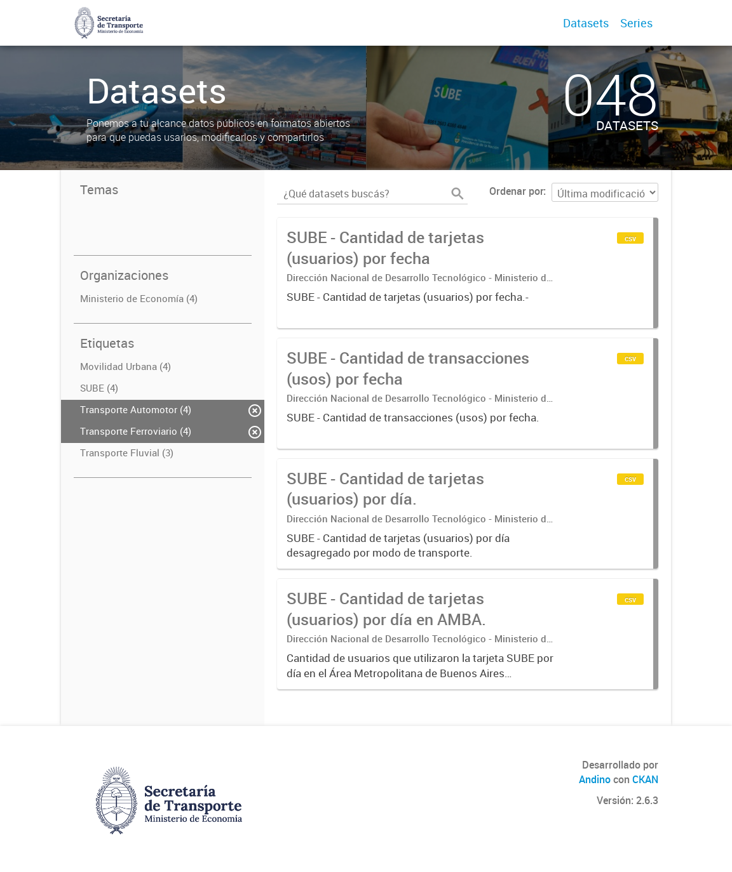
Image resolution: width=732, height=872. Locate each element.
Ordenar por (516, 191)
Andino (595, 779)
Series (636, 22)
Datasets (586, 22)
